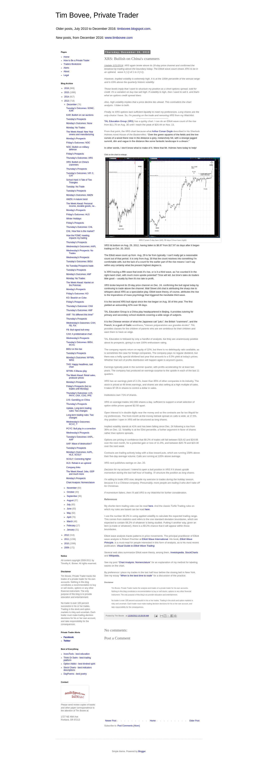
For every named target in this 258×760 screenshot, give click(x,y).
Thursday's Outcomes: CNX (79, 306)
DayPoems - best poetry (75, 674)
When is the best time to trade (136, 575)
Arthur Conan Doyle (162, 131)
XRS (130, 121)
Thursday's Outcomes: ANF (79, 310)
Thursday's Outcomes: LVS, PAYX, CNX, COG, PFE (79, 394)
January (71, 529)
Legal (66, 75)
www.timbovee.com (119, 37)
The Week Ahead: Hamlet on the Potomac (80, 283)
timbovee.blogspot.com (133, 29)
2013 (67, 101)
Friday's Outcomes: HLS (78, 214)
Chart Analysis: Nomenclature (134, 562)
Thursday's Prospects (76, 169)
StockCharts (191, 552)
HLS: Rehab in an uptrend (78, 463)
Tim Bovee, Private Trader (97, 15)
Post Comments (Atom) (128, 725)
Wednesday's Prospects (77, 257)
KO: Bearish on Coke (76, 298)
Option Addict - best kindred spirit (79, 664)
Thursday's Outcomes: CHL (79, 227)
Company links (73, 467)
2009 (67, 547)
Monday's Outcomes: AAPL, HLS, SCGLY (79, 453)
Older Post (194, 720)
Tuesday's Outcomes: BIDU (79, 261)
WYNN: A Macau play (76, 371)
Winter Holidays (73, 218)
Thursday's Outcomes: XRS (79, 158)
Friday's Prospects (75, 154)
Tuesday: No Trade (75, 186)
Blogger (141, 751)
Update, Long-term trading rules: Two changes (78, 409)
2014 (67, 96)
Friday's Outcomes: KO (77, 293)
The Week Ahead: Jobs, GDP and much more (80, 472)
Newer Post (110, 720)
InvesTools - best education (77, 654)
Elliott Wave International (155, 539)
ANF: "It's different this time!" (80, 314)
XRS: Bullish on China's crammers (77, 163)
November (72, 488)
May (69, 513)
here (150, 506)
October (71, 492)
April (69, 517)
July (69, 504)
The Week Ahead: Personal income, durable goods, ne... (81, 204)
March (70, 521)
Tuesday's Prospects (76, 119)
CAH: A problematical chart (79, 334)
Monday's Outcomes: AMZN (79, 195)
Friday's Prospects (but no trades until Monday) (78, 387)
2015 (67, 92)
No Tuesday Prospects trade (79, 266)
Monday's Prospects (76, 138)
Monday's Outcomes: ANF (78, 274)
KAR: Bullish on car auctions (79, 115)
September (72, 496)
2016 (67, 88)
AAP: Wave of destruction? (79, 443)
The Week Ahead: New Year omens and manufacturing (80, 133)
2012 (67, 535)
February (71, 525)
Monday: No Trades (75, 127)
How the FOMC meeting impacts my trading (77, 236)
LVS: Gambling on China (78, 400)
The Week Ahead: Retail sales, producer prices (81, 376)
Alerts (66, 68)
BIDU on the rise (74, 349)
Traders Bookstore (72, 64)
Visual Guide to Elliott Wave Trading (135, 545)
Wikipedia (114, 555)
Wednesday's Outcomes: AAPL (81, 246)
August (70, 500)
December (72, 104)
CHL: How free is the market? (80, 231)
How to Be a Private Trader (76, 60)
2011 (67, 539)
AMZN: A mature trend (77, 199)
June (69, 508)
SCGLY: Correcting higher (78, 459)
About (66, 71)
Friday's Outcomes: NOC (78, 142)
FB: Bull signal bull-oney (77, 329)
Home (153, 720)
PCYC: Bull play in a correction (81, 428)
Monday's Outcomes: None (79, 123)
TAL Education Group (115, 121)
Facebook (69, 637)
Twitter (67, 641)
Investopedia (177, 552)
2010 (67, 543)
